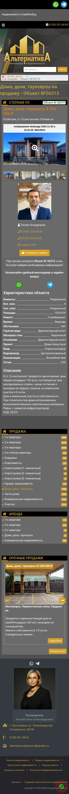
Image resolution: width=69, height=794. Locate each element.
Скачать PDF (27, 245)
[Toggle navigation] (2, 25)
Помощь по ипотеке (14, 770)
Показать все (57, 651)
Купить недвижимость (18, 760)
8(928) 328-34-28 (30, 238)
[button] (34, 145)
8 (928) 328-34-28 (30, 231)
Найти (62, 69)
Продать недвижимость (47, 760)
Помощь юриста (50, 765)
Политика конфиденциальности (46, 770)
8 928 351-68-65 (58, 24)
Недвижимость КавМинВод (19, 14)
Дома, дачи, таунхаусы (16, 76)
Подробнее (55, 640)
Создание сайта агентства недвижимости (46, 782)
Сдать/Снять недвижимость (22, 765)
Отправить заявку (34, 252)
